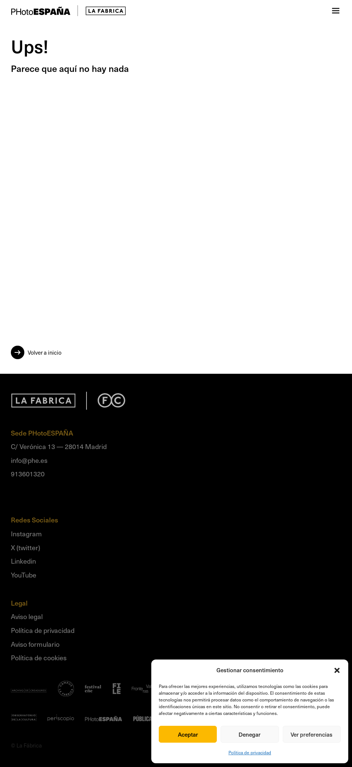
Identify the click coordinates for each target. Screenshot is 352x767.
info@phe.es (29, 460)
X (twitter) (25, 547)
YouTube (23, 575)
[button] (337, 670)
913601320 (28, 474)
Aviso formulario (35, 644)
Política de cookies (39, 657)
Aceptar (188, 734)
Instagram (26, 533)
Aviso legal (27, 616)
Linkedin (23, 561)
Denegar (250, 734)
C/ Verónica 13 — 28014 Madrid (59, 446)
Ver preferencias (312, 734)
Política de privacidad (249, 752)
